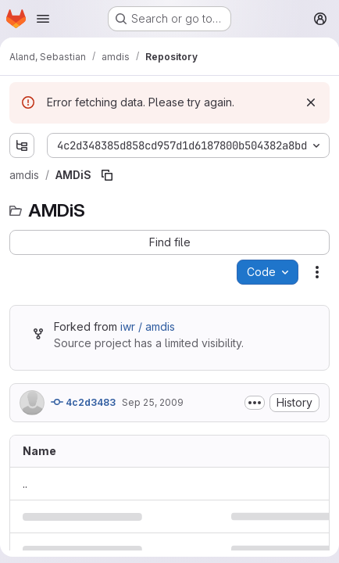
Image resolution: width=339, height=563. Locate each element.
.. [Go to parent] (25, 483)
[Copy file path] (107, 175)
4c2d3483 (83, 402)
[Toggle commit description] (254, 403)
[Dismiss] (311, 102)
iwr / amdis (147, 326)
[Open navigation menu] (42, 18)
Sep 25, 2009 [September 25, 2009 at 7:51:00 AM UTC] (153, 402)
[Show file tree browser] (21, 145)
